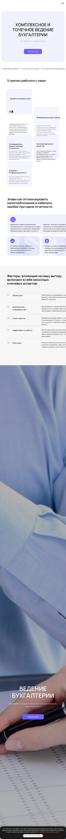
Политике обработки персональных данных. (48, 832)
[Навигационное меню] (63, 3)
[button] (33, 716)
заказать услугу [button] (33, 51)
